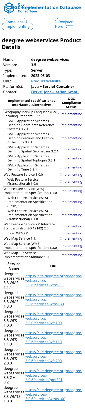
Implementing (17, 26)
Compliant (14, 21)
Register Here (64, 24)
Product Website (46, 81)
